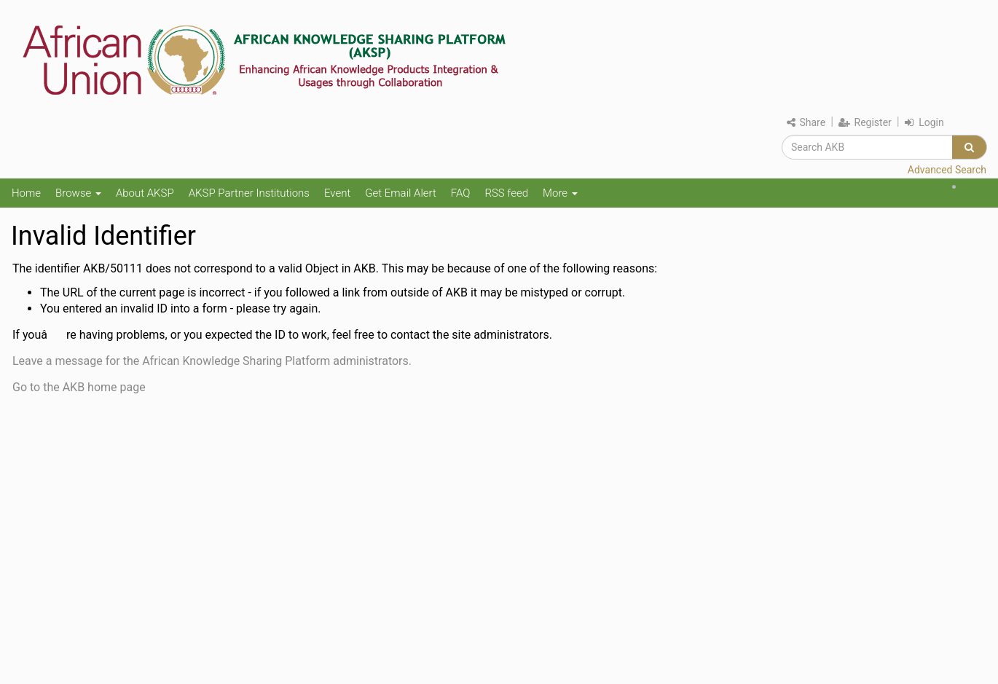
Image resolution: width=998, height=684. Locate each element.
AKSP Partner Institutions (249, 193)
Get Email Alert (400, 193)
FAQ (461, 193)
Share (806, 122)
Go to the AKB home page (79, 387)
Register (865, 122)
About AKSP (145, 193)
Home (26, 193)
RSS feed (506, 193)
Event (337, 193)
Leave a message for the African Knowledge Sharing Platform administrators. (212, 361)
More (560, 193)
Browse (78, 193)
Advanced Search (947, 170)
